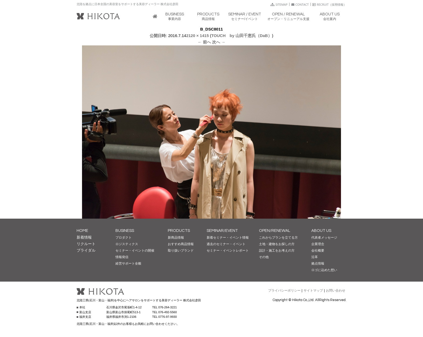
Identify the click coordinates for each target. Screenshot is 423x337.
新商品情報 (176, 237)
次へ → (218, 42)
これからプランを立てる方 (278, 237)
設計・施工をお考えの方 (277, 250)
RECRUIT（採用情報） (329, 4)
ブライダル (86, 250)
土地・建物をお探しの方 (277, 244)
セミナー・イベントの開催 (134, 250)
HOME (82, 231)
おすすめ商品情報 (181, 244)
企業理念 (317, 244)
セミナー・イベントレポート (228, 250)
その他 (264, 257)
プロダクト (123, 237)
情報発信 (121, 257)
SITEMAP (279, 4)
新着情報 (84, 237)
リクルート (86, 244)
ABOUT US (321, 231)
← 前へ (204, 42)
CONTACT (300, 4)
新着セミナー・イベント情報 (228, 237)
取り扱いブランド (181, 250)
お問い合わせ (335, 290)
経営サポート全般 (128, 263)
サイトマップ (313, 290)
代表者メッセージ (324, 237)
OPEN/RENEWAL (274, 231)
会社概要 (317, 250)
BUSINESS (124, 231)
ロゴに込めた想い (324, 270)
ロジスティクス (126, 244)
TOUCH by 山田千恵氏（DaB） (241, 35)
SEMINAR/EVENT (222, 231)
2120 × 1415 (197, 35)
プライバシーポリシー (284, 290)
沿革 (314, 257)
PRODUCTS (179, 231)
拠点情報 (317, 263)
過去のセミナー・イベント (226, 244)
